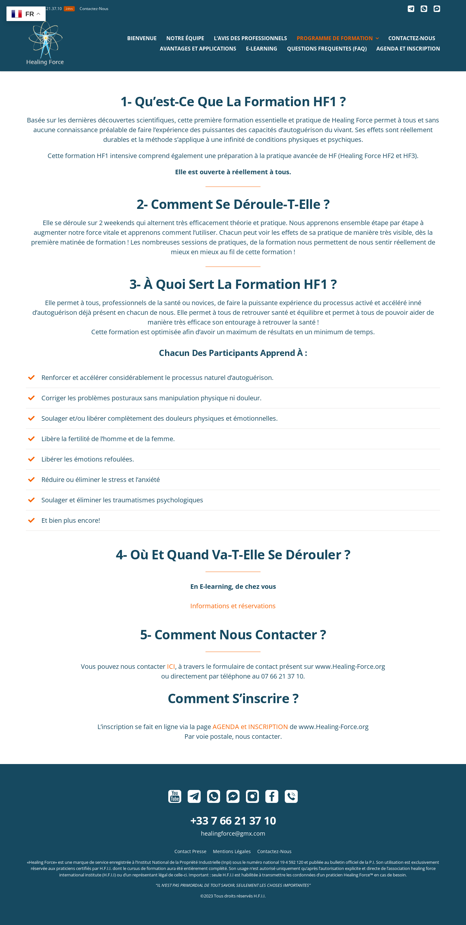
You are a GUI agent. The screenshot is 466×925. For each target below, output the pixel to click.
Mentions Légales (232, 851)
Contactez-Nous (274, 851)
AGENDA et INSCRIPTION (250, 726)
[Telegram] (411, 9)
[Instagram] (252, 796)
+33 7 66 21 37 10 (233, 820)
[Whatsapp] (424, 9)
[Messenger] (437, 9)
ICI (171, 666)
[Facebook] (271, 796)
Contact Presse (190, 851)
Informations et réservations (233, 605)
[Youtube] (174, 796)
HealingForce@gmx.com (233, 833)
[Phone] (291, 796)
